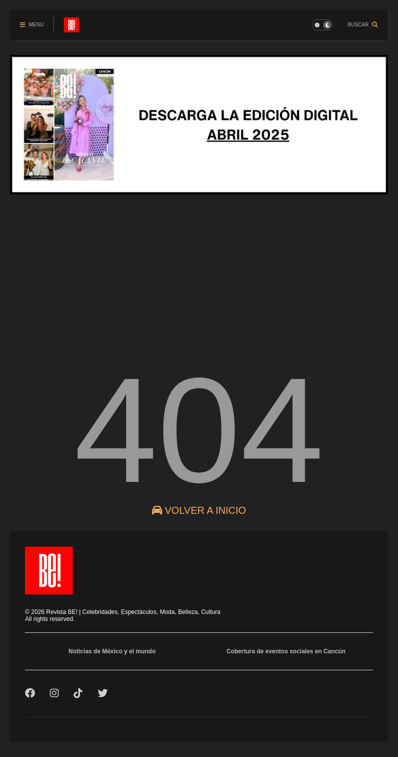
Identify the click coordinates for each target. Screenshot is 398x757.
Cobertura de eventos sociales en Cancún (286, 651)
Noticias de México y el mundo (112, 651)
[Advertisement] (199, 270)
